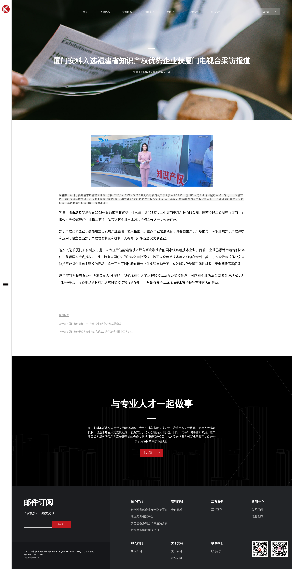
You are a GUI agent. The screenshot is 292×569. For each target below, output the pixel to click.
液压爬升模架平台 (142, 516)
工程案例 (217, 509)
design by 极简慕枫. (85, 551)
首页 (85, 11)
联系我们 (217, 551)
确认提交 (61, 524)
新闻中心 (171, 11)
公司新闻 (257, 509)
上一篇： (90, 323)
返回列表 (64, 315)
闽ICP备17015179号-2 (34, 554)
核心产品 (105, 11)
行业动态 (257, 516)
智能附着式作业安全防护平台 (149, 509)
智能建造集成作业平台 (145, 530)
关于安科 (194, 11)
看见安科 (176, 558)
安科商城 (127, 11)
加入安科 (216, 11)
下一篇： (96, 331)
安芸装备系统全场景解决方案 (149, 523)
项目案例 (149, 11)
